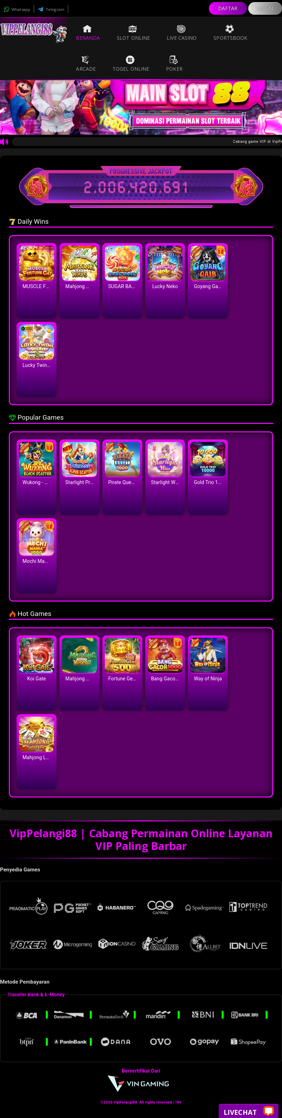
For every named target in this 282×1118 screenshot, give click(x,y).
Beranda (88, 32)
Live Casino (182, 32)
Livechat (249, 1112)
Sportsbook (230, 32)
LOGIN (265, 8)
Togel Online (131, 63)
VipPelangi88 (125, 1102)
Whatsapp (17, 9)
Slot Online (133, 32)
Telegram (51, 9)
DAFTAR (228, 8)
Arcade (86, 63)
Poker (174, 63)
